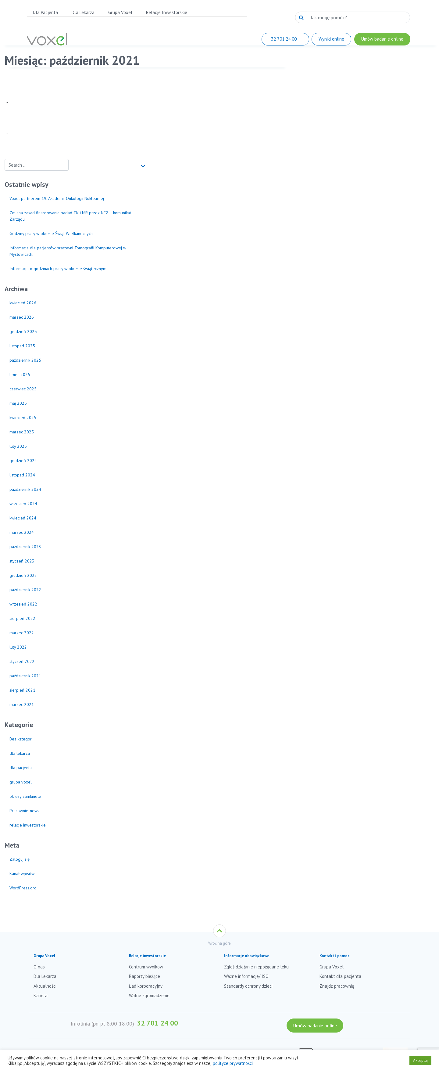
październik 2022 (25, 589)
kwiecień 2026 (22, 303)
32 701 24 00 (157, 1023)
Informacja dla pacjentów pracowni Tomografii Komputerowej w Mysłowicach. (67, 251)
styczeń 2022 (21, 661)
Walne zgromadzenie (149, 995)
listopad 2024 (22, 475)
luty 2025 (18, 446)
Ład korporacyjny (145, 986)
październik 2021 (25, 675)
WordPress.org (23, 888)
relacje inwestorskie (27, 825)
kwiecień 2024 (22, 518)
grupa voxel (20, 782)
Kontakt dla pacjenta (340, 976)
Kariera (41, 995)
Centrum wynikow (146, 967)
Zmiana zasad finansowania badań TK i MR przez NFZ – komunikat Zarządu (70, 216)
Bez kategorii (21, 739)
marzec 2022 (21, 632)
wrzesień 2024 (23, 503)
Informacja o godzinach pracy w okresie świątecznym (57, 268)
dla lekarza (19, 753)
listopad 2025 (22, 346)
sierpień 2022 (22, 618)
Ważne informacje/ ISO (246, 976)
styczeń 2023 (21, 561)
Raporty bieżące (144, 976)
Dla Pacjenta (45, 12)
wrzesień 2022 (23, 604)
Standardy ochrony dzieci (248, 986)
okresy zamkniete (25, 796)
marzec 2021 (21, 704)
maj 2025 (18, 403)
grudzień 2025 (23, 331)
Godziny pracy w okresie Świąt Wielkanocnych (51, 233)
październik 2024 (25, 489)
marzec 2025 (21, 432)
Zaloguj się (19, 859)
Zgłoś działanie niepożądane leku (256, 967)
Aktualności (45, 986)
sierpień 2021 (22, 690)
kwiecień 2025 (22, 417)
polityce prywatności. (233, 1063)
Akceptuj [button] (420, 1060)
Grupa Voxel (120, 12)
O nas (39, 967)
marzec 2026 (21, 317)
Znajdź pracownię (336, 986)
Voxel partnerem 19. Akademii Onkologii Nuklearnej (56, 198)
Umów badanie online (315, 1025)
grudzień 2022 (23, 575)
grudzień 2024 (23, 460)
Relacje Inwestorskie (166, 12)
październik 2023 (25, 546)
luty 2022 (18, 647)
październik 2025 (25, 360)
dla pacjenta (20, 767)
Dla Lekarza (83, 12)
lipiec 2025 (19, 374)
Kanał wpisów (21, 873)
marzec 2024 (21, 532)
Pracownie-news (24, 810)
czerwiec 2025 (23, 389)
